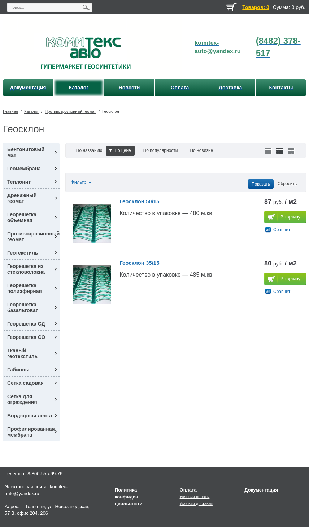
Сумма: (281, 7)
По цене (120, 150)
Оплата (188, 490)
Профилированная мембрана (31, 432)
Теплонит (19, 182)
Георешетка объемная (21, 217)
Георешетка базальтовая (23, 307)
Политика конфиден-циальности (129, 496)
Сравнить (282, 229)
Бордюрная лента (29, 415)
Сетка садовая (25, 383)
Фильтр (79, 182)
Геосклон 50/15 (139, 201)
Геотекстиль (22, 253)
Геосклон (110, 111)
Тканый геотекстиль (22, 353)
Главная (10, 111)
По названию (89, 150)
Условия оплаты (195, 496)
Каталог (31, 111)
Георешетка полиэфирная (24, 288)
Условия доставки (196, 503)
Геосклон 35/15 (139, 263)
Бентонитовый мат (25, 152)
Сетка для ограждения (22, 399)
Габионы (18, 370)
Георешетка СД (26, 324)
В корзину (290, 217)
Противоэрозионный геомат (70, 111)
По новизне (201, 150)
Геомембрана (24, 168)
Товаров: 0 (255, 7)
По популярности (160, 150)
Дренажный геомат (22, 198)
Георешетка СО (26, 337)
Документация (261, 490)
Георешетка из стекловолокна (26, 269)
